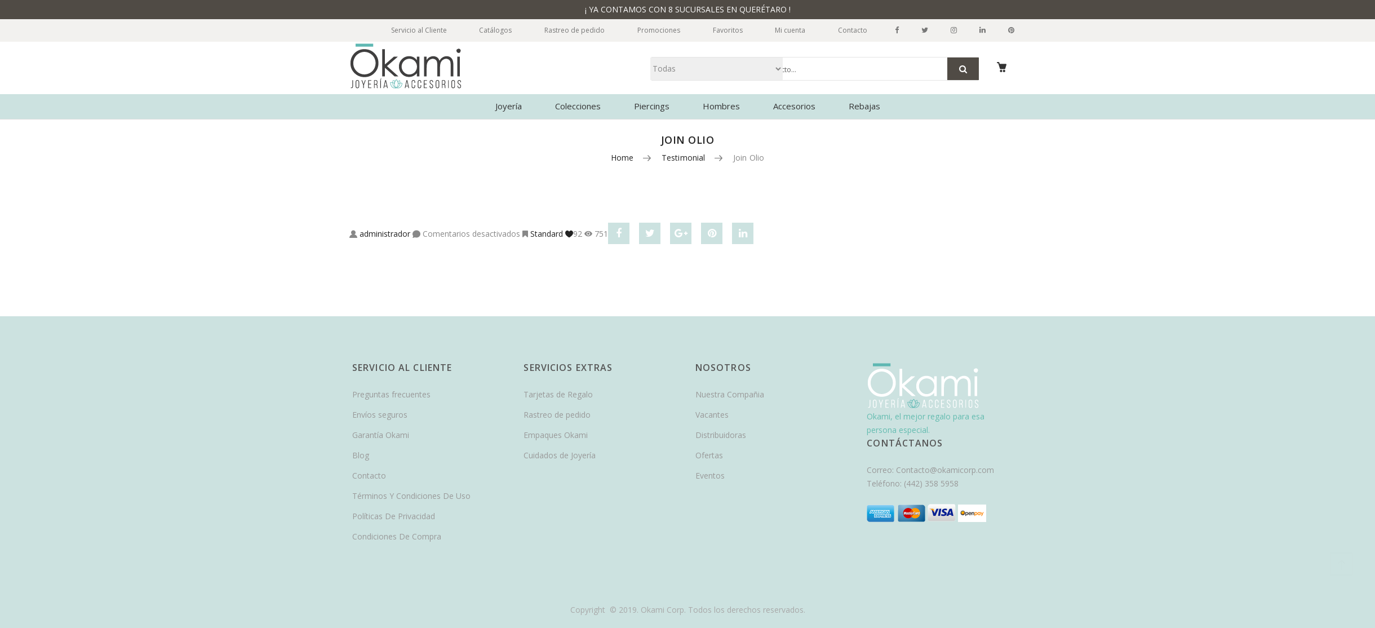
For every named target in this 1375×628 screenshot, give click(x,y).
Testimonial (684, 157)
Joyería (508, 106)
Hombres (721, 106)
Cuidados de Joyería (560, 455)
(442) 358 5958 (931, 483)
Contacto (852, 30)
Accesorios (794, 106)
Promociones (654, 30)
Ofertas (709, 455)
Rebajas (864, 106)
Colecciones (578, 106)
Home (622, 157)
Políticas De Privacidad (393, 516)
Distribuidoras (720, 435)
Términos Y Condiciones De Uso (411, 495)
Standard (546, 233)
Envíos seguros (379, 414)
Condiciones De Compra (396, 536)
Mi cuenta (788, 30)
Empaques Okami (556, 435)
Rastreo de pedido (569, 30)
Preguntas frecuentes (391, 394)
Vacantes (712, 414)
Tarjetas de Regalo (558, 394)
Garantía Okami (380, 435)
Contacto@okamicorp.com (945, 470)
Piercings (651, 106)
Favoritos (724, 30)
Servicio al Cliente (410, 30)
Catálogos (488, 30)
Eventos (710, 475)
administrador (385, 233)
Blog (360, 455)
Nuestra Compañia (729, 394)
